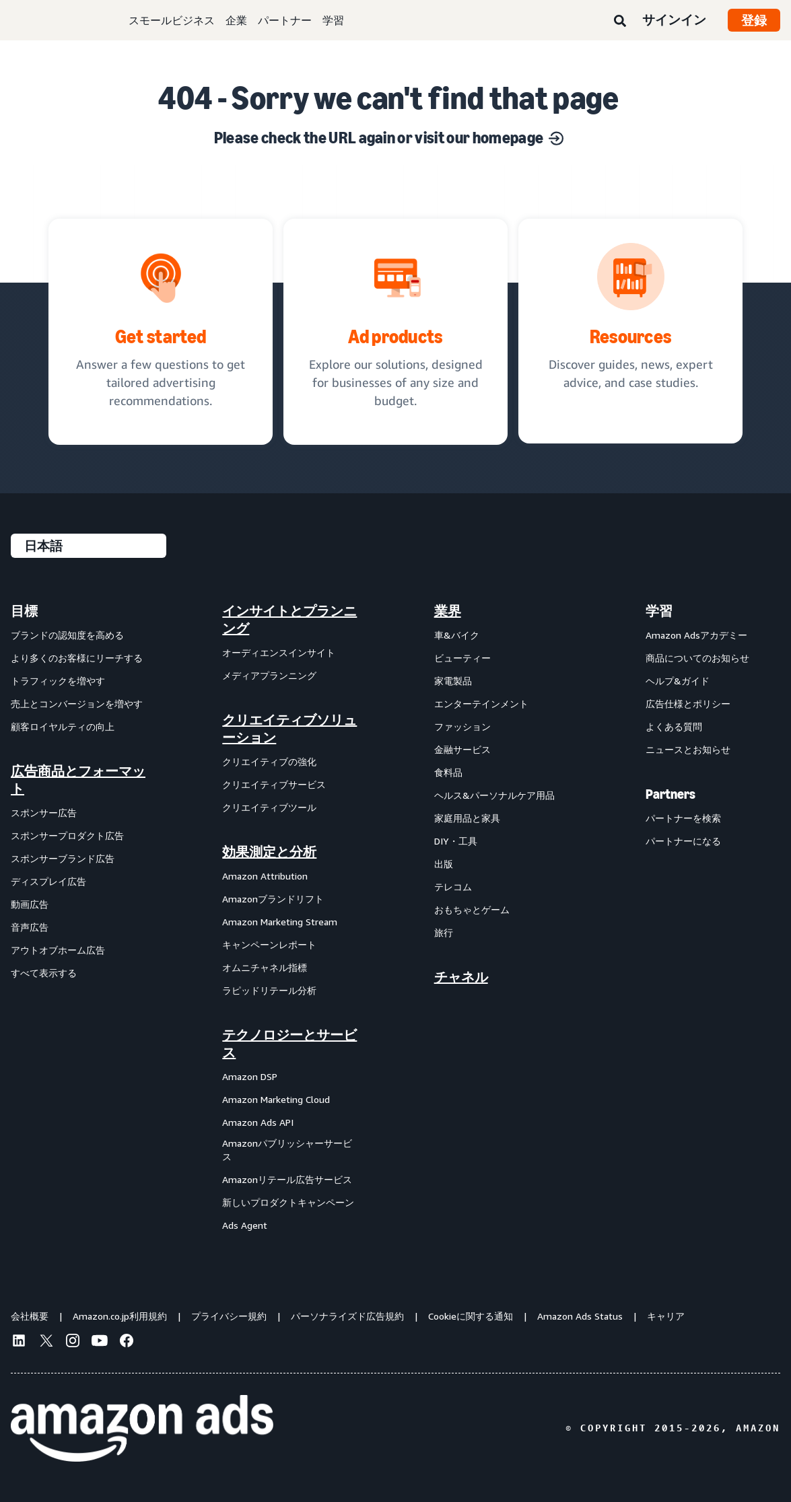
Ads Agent (244, 1225)
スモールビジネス (172, 20)
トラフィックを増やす (58, 680)
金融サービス (462, 749)
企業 (236, 20)
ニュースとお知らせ (688, 749)
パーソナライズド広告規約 (347, 1316)
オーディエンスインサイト (278, 652)
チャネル (461, 977)
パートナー (285, 20)
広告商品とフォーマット (78, 780)
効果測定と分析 (269, 852)
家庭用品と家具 (467, 818)
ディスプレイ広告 (48, 881)
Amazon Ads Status (580, 1316)
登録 (754, 20)
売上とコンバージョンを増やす (77, 703)
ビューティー (462, 658)
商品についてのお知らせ (697, 658)
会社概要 (29, 1316)
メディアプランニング (269, 675)
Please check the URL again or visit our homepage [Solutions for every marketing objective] (388, 137)
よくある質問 (674, 726)
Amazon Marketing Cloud (276, 1099)
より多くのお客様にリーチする (77, 658)
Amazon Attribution (265, 876)
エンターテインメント (481, 703)
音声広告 (29, 927)
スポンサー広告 (44, 812)
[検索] (620, 21)
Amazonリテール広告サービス (287, 1179)
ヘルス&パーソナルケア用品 (494, 795)
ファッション (462, 726)
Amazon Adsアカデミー (696, 635)
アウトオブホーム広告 (58, 950)
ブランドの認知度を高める (67, 635)
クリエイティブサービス (274, 784)
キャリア (666, 1316)
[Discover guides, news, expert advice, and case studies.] (630, 331)
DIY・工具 (455, 841)
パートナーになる (683, 841)
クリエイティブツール (269, 807)
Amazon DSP (249, 1076)
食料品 (448, 772)
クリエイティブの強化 (269, 761)
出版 (443, 863)
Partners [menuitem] (670, 794)
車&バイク (456, 635)
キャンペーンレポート (269, 944)
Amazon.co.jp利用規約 (120, 1316)
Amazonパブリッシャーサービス (287, 1149)
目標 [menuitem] (24, 611)
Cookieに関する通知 (470, 1316)
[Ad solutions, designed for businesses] (395, 332)
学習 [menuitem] (659, 611)
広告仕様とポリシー (688, 703)
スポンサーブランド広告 (62, 858)
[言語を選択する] (88, 546)
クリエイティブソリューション (289, 729)
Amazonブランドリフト (273, 898)
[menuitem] (78, 918)
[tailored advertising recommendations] (160, 332)
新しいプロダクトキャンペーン (288, 1202)
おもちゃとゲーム (472, 909)
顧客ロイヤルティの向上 (62, 726)
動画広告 (29, 904)
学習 (333, 20)
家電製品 (453, 680)
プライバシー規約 (229, 1316)
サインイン (674, 19)
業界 (447, 611)
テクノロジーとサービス (289, 1044)
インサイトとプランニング (289, 620)
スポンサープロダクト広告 (67, 835)
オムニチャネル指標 (264, 967)
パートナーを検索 (683, 818)
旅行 (443, 932)
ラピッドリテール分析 (269, 990)
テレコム (453, 886)
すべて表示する (44, 972)
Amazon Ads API (258, 1122)
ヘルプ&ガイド (678, 680)
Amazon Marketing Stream (279, 921)
